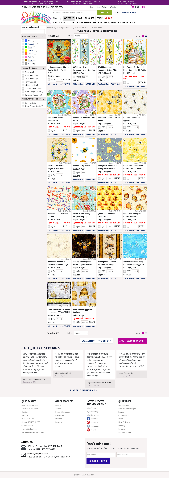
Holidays (25, 412)
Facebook (92, 418)
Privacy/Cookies (124, 432)
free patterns (101, 22)
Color (100, 18)
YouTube (92, 429)
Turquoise (31, 44)
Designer (89, 18)
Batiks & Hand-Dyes (29, 408)
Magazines (59, 415)
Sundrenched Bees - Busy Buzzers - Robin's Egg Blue (133, 263)
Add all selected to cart (132, 341)
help (132, 22)
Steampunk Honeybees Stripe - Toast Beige (107, 263)
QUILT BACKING (28, 418)
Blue (29, 40)
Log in (92, 7)
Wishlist (113, 7)
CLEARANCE (123, 415)
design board (83, 22)
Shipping (121, 425)
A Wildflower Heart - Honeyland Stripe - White (108, 68)
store (70, 22)
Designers (25, 415)
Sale (110, 18)
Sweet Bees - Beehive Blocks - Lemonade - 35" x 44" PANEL (59, 310)
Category (69, 18)
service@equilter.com (37, 453)
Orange (30, 53)
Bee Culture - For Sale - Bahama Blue (56, 119)
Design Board (123, 405)
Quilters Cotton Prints (81, 27)
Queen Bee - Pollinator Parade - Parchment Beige (58, 263)
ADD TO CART (65, 84)
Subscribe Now (98, 461)
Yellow (30, 50)
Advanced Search (128, 12)
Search (104, 12)
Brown (30, 60)
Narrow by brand (33, 68)
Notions (58, 418)
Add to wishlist (53, 84)
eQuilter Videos (93, 415)
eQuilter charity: (126, 1)
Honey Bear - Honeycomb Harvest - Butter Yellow (133, 167)
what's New (59, 22)
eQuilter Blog (92, 411)
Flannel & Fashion (29, 429)
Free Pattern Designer (127, 408)
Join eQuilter (102, 7)
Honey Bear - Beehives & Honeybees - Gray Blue (107, 167)
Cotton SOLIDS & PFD (30, 422)
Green (30, 47)
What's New (92, 408)
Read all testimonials (83, 390)
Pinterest (92, 422)
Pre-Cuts (58, 405)
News (120, 418)
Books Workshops (62, 412)
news (113, 22)
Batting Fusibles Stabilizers (32, 432)
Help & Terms (124, 422)
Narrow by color (33, 36)
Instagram (93, 426)
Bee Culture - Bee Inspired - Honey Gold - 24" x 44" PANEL (134, 68)
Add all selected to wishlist (96, 341)
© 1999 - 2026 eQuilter (84, 475)
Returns (121, 429)
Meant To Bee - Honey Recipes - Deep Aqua (81, 215)
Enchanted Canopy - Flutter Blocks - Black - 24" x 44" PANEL (58, 70)
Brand (79, 18)
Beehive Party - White (81, 165)
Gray (29, 63)
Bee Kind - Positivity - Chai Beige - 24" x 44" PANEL (58, 167)
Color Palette (27, 425)
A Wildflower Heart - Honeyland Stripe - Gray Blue (84, 68)
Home (49, 27)
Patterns (58, 422)
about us (123, 22)
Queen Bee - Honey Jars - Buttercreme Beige (132, 215)
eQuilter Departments (62, 27)
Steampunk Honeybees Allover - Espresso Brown (82, 263)
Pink (29, 57)
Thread (58, 408)
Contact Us (27, 441)
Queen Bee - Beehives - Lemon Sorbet (107, 215)
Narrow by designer (33, 98)
